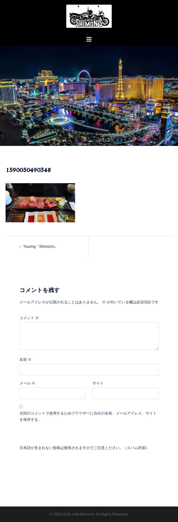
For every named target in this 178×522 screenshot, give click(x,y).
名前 (25, 359)
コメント (29, 318)
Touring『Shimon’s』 (40, 246)
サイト (98, 383)
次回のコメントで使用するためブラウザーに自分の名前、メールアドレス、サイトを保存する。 (88, 416)
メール (27, 383)
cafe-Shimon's (83, 514)
